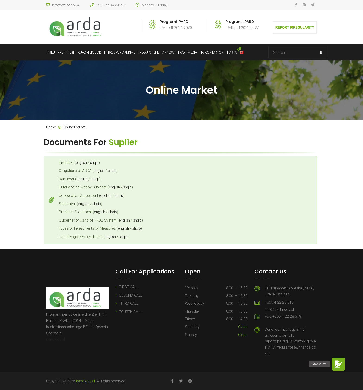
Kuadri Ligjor (89, 52)
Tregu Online (149, 52)
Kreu (51, 52)
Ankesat (168, 52)
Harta (232, 52)
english (81, 162)
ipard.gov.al (55, 339)
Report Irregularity (294, 27)
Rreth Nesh (66, 52)
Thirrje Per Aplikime (119, 52)
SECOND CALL (130, 295)
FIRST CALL (128, 287)
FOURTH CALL (130, 312)
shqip (94, 162)
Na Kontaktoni (212, 52)
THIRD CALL (128, 303)
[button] (338, 364)
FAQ (181, 52)
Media (192, 52)
